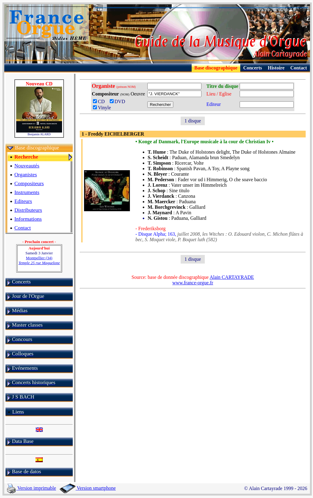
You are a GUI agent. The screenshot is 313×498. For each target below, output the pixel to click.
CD (100, 101)
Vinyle (102, 107)
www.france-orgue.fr (192, 282)
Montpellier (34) (39, 260)
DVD (119, 101)
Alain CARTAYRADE (232, 277)
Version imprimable (31, 488)
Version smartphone (88, 488)
